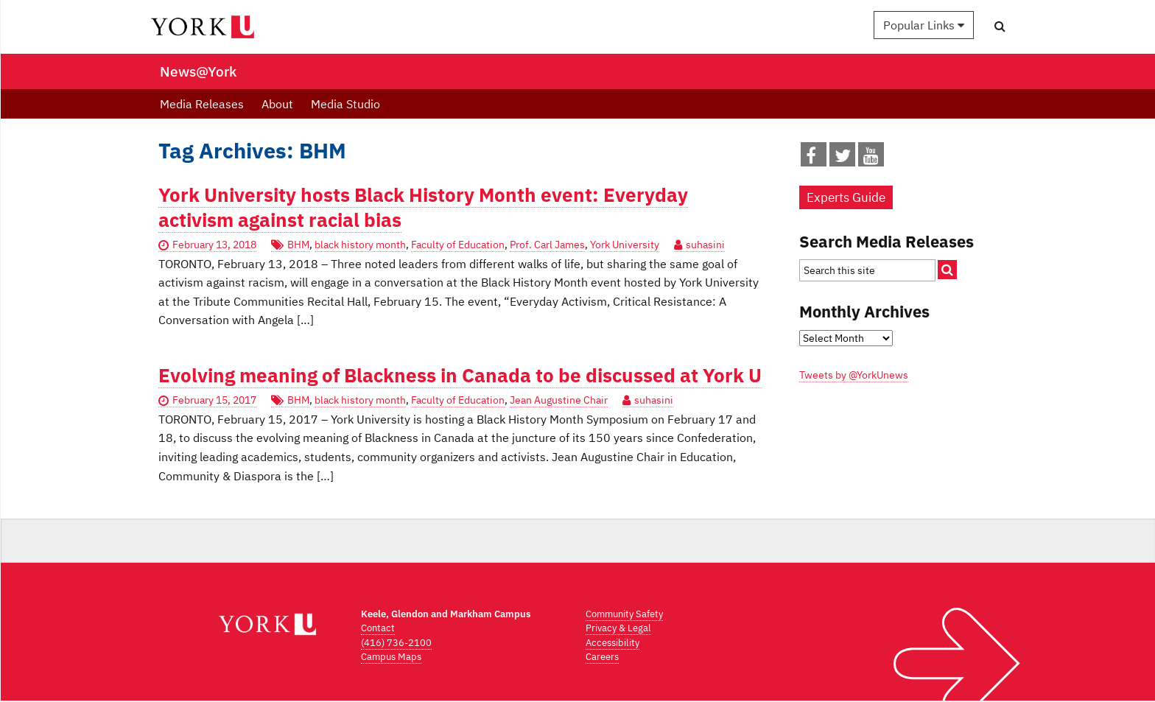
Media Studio (345, 103)
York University (624, 244)
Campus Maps (391, 656)
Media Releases (202, 103)
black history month (360, 244)
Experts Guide (846, 197)
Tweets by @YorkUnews (853, 375)
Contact (378, 628)
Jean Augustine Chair (559, 400)
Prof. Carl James (547, 244)
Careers (602, 656)
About (277, 103)
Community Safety (624, 614)
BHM (298, 244)
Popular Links (923, 25)
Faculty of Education (458, 244)
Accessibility (612, 642)
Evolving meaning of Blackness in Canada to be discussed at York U (460, 375)
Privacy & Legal (618, 628)
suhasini (705, 244)
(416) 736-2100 (396, 642)
